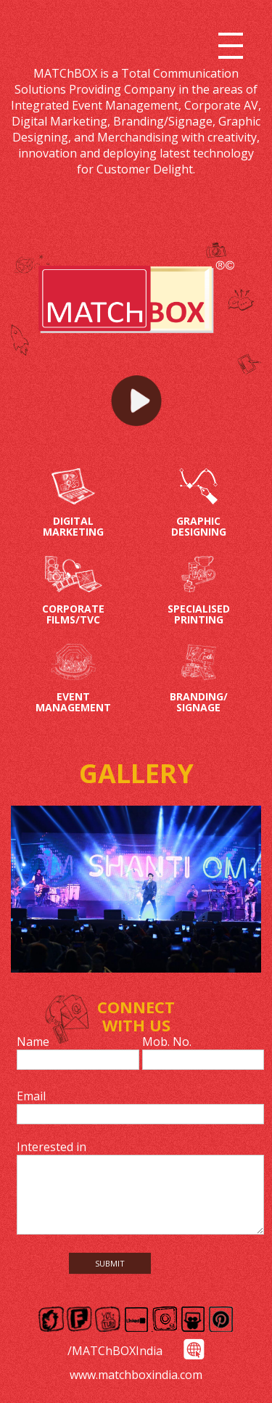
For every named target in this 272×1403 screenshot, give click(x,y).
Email (31, 1096)
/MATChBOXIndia (114, 1351)
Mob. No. (166, 1042)
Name (33, 1042)
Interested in (51, 1147)
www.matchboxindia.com (136, 1375)
